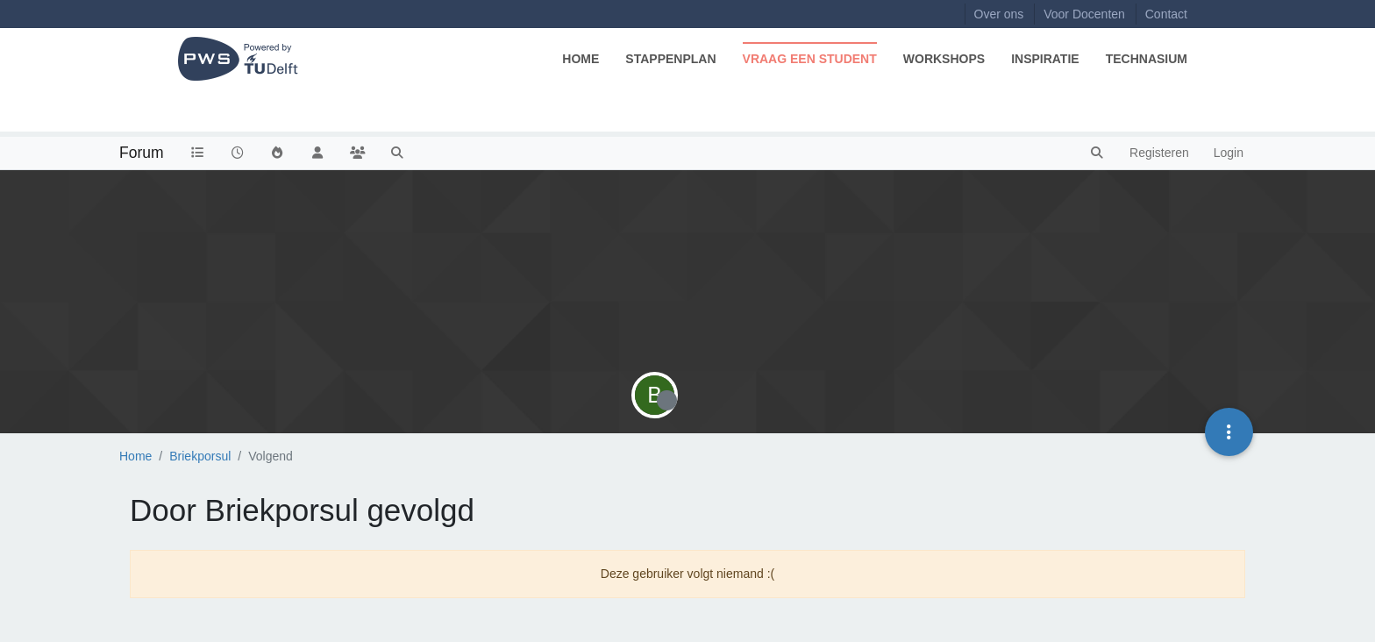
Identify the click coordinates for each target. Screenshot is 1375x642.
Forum (141, 152)
